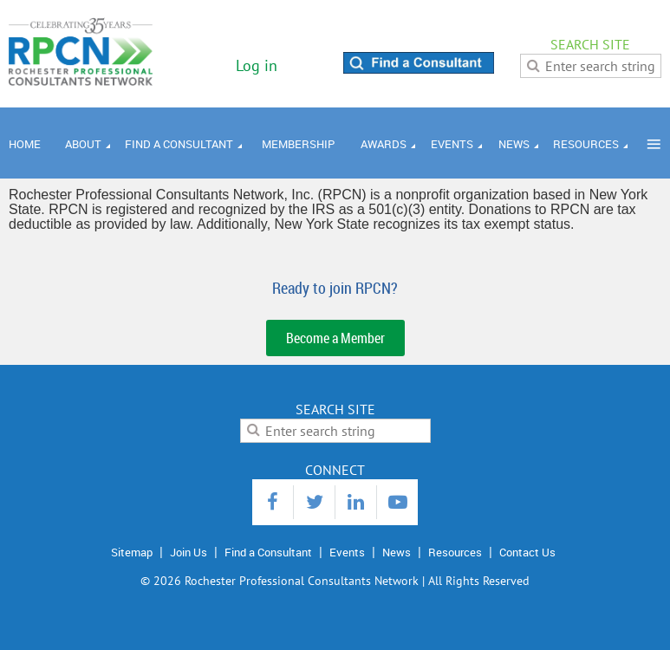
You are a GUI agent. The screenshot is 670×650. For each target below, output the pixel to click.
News (396, 552)
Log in (256, 65)
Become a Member (335, 338)
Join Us (188, 552)
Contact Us (527, 552)
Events (347, 552)
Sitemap (132, 552)
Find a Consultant (268, 552)
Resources (455, 552)
